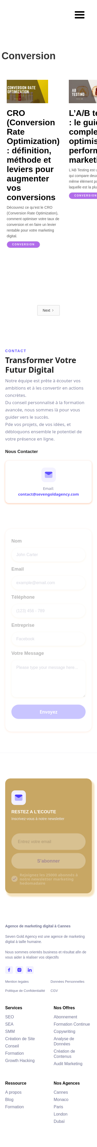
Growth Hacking (20, 1060)
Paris (58, 1107)
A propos (13, 1092)
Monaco (61, 1099)
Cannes (61, 1092)
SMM (10, 1031)
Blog (9, 1099)
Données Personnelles (68, 982)
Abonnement (65, 1017)
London (61, 1114)
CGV (54, 991)
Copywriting (65, 1031)
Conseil (12, 1046)
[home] (23, 8)
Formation (14, 1053)
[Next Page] (48, 310)
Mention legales (17, 982)
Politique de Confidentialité (25, 991)
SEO (9, 1017)
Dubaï (59, 1121)
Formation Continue (72, 1024)
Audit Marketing (68, 1063)
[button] (79, 15)
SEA (9, 1024)
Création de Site (20, 1039)
